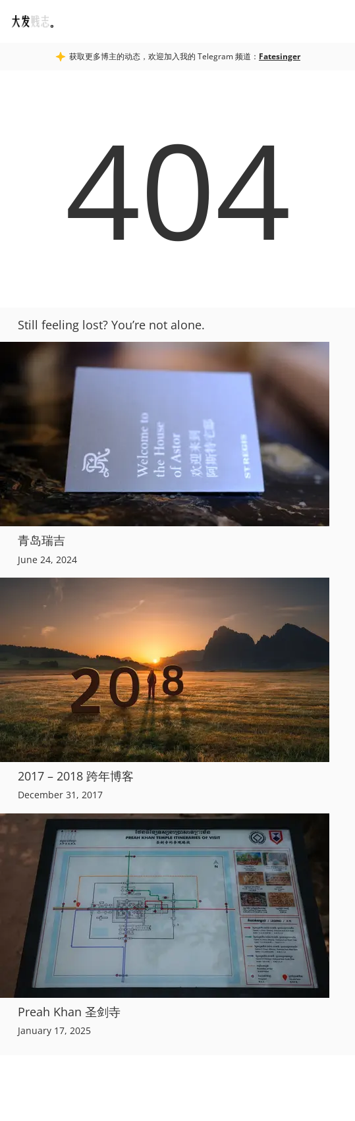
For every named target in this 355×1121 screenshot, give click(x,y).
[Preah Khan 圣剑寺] (177, 905)
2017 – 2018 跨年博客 (76, 776)
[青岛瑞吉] (177, 434)
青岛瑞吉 (41, 540)
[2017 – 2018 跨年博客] (177, 670)
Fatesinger (279, 56)
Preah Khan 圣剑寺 (69, 1012)
